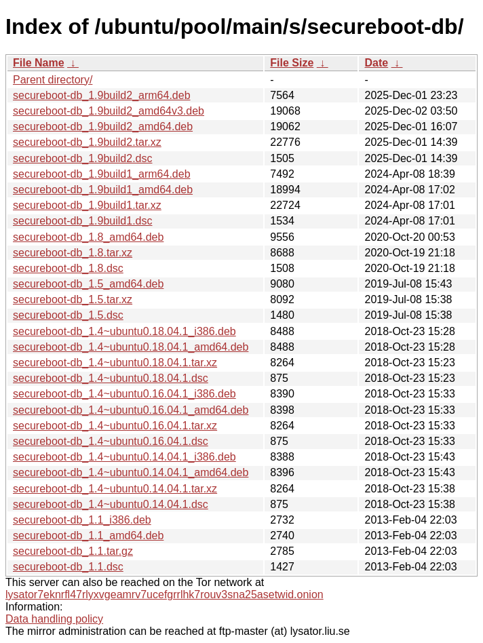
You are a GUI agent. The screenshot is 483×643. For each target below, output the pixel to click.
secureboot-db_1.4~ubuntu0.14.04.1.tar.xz (115, 488)
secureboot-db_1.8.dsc (68, 268)
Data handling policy (54, 619)
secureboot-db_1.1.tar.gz (73, 551)
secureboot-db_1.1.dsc (68, 566)
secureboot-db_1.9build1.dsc (82, 221)
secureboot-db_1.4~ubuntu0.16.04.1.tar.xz (115, 425)
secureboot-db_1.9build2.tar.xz (87, 142)
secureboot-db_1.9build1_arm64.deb (102, 174)
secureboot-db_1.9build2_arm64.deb (102, 95)
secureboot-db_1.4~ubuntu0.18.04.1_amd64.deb (130, 347)
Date (376, 63)
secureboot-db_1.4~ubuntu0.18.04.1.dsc (110, 378)
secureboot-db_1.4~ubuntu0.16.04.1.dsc (110, 441)
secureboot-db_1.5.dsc (68, 315)
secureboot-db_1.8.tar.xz (72, 252)
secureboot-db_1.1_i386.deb (82, 520)
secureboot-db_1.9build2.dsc (82, 158)
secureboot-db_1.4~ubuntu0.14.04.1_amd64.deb (130, 472)
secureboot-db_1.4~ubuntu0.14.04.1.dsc (110, 504)
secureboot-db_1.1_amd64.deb (88, 535)
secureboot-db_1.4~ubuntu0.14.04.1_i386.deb (124, 457)
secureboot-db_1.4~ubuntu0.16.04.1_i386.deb (124, 394)
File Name (38, 63)
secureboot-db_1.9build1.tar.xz (87, 205)
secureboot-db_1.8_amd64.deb (88, 237)
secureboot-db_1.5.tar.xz (72, 299)
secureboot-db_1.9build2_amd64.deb (103, 126)
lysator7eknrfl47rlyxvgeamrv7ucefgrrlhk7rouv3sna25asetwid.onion (164, 594)
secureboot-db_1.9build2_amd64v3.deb (108, 111)
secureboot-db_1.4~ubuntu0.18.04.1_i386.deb (124, 331)
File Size (291, 63)
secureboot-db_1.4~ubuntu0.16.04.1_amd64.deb (130, 410)
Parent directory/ (52, 79)
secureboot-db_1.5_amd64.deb (88, 284)
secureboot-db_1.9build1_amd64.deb (103, 189)
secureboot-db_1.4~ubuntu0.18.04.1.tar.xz (115, 362)
